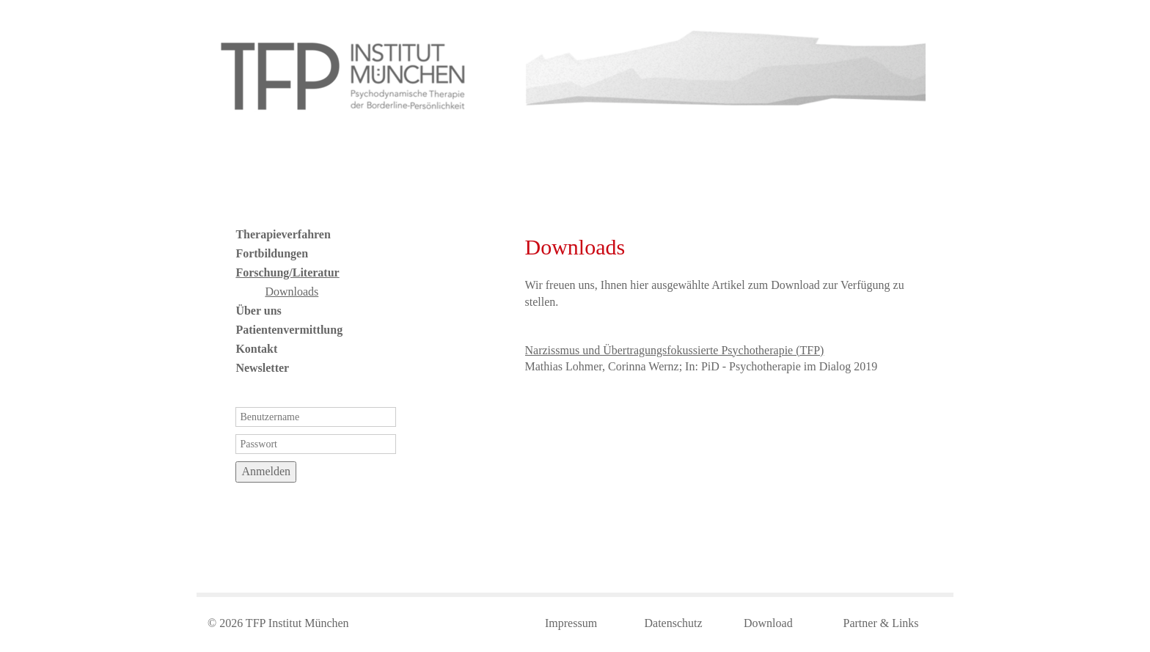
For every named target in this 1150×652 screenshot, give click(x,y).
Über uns (258, 310)
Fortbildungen (271, 253)
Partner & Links (881, 623)
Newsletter (262, 368)
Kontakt (256, 349)
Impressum (571, 623)
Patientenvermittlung (289, 329)
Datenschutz (674, 623)
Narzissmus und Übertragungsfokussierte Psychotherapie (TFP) (674, 350)
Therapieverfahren (282, 234)
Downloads (291, 291)
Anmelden (265, 471)
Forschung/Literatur (287, 272)
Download (768, 623)
